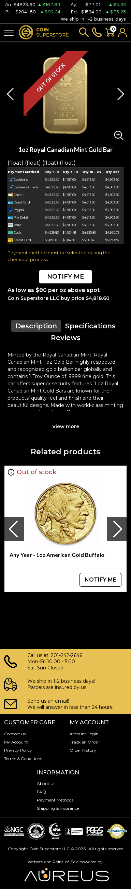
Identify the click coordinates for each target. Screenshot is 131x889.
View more (65, 426)
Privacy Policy (18, 750)
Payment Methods (55, 800)
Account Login (84, 733)
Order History (83, 750)
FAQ (41, 791)
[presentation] (14, 529)
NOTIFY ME (65, 276)
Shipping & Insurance (58, 808)
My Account (16, 742)
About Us (46, 783)
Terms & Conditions (23, 758)
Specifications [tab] (90, 326)
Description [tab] (36, 326)
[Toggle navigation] (9, 32)
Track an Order (84, 742)
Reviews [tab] (66, 338)
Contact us (15, 733)
